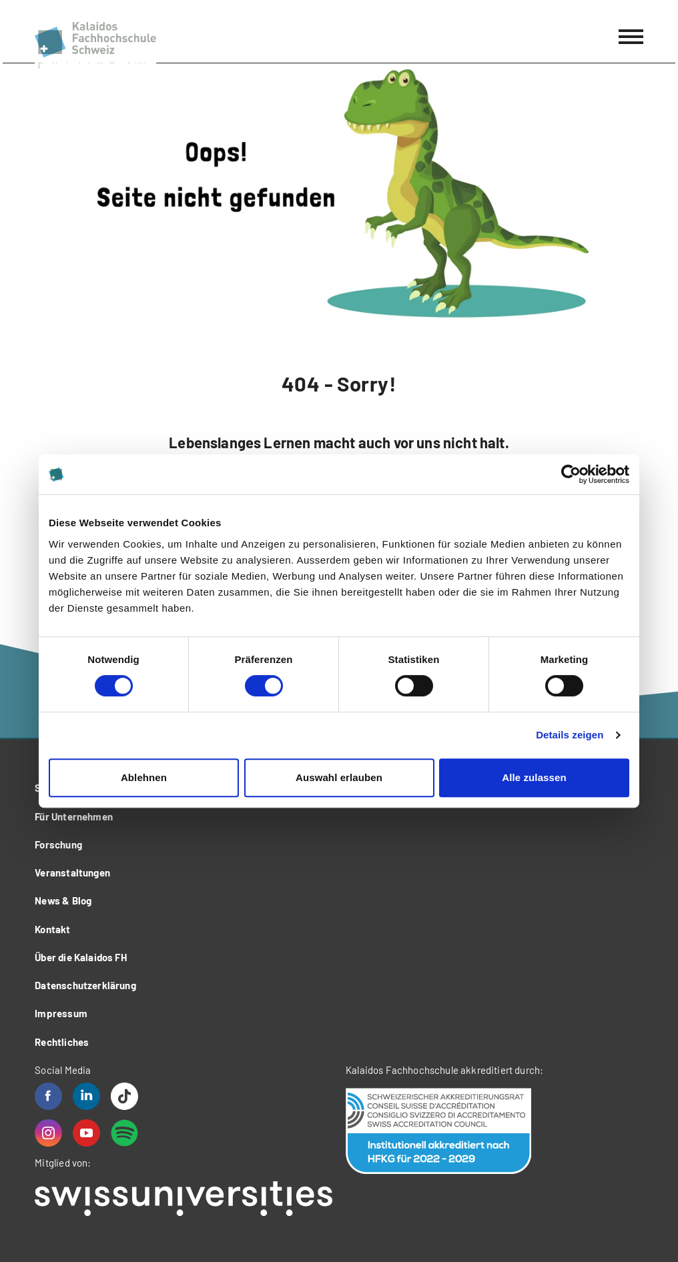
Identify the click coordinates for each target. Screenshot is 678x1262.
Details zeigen (569, 734)
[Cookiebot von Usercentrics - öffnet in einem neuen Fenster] (571, 474)
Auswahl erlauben (339, 777)
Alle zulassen (534, 777)
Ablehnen (144, 777)
